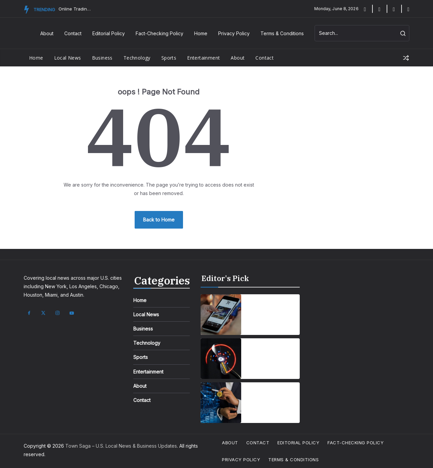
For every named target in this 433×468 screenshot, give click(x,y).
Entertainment (203, 58)
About (46, 33)
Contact (73, 33)
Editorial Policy (108, 33)
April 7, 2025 (260, 368)
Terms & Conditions (282, 33)
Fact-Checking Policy (159, 33)
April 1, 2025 (259, 324)
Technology (137, 58)
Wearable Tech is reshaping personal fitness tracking (271, 354)
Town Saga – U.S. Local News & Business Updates (121, 446)
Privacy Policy (234, 33)
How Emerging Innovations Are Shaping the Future (271, 398)
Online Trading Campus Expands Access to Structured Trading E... (75, 9)
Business (102, 58)
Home (200, 33)
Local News (67, 58)
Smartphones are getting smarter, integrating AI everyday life (268, 310)
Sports (168, 58)
